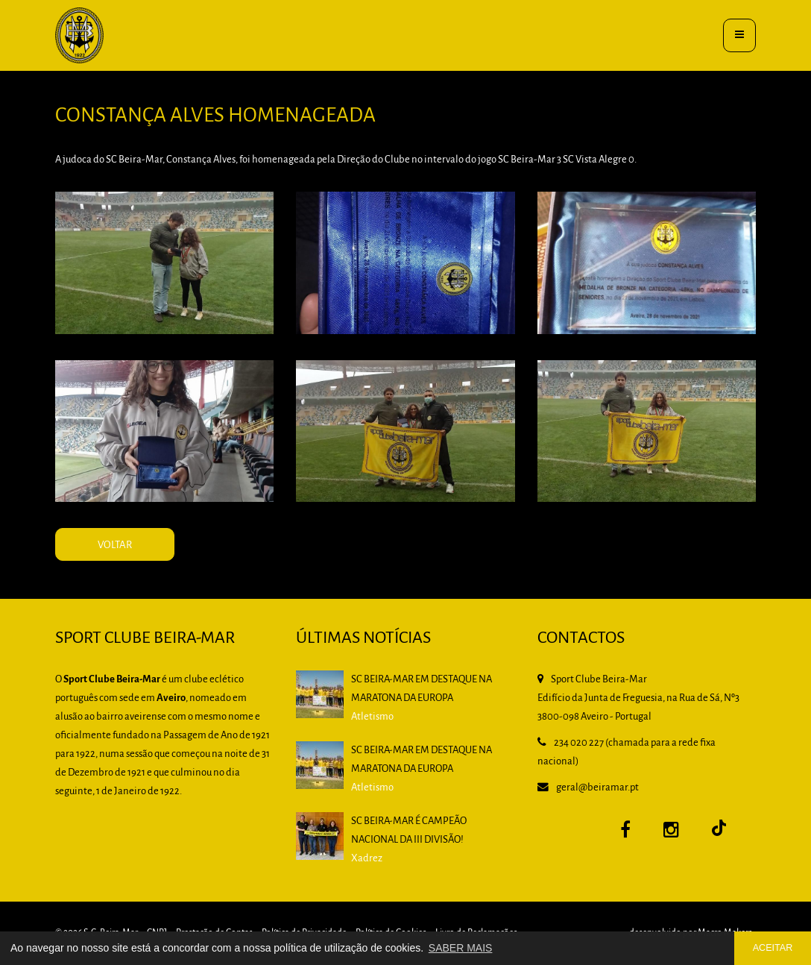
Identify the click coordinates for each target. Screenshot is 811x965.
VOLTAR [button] (141, 563)
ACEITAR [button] (773, 948)
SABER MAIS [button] (461, 948)
